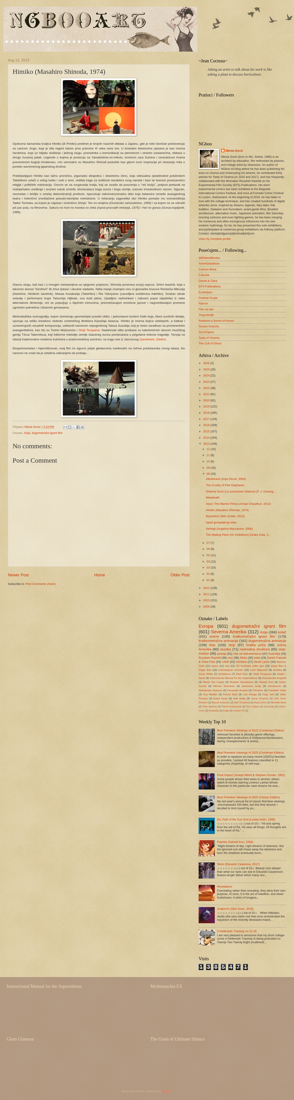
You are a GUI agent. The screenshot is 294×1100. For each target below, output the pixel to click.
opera (214, 666)
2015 (206, 431)
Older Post (180, 575)
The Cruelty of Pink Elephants (225, 485)
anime (214, 636)
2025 (206, 369)
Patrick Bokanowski (232, 706)
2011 (206, 594)
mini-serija (268, 706)
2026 (206, 363)
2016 (206, 425)
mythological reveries (230, 670)
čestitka (277, 670)
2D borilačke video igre (250, 666)
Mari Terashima (242, 702)
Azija (27, 433)
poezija (221, 653)
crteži (225, 661)
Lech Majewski (259, 670)
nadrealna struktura (255, 649)
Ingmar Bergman (260, 698)
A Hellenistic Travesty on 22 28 (237, 931)
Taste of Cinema (209, 337)
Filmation (258, 690)
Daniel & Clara (208, 280)
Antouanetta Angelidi (274, 678)
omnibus (241, 661)
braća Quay (220, 698)
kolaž (282, 632)
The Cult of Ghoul (210, 343)
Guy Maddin (210, 694)
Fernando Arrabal (237, 690)
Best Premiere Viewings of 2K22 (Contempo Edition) (250, 730)
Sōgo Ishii (268, 694)
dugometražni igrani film (47, 433)
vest (230, 657)
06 (208, 549)
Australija (274, 653)
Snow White (206, 674)
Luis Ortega (250, 694)
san (227, 666)
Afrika (243, 657)
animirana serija (251, 686)
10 (208, 461)
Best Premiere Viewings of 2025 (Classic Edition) (248, 797)
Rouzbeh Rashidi (210, 657)
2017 (206, 419)
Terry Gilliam (252, 706)
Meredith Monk (278, 702)
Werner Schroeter (224, 686)
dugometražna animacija (267, 641)
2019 (206, 406)
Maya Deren (260, 702)
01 (208, 580)
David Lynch (262, 661)
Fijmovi (203, 303)
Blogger (167, 1091)
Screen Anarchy (209, 326)
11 (208, 455)
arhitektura (224, 674)
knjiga (226, 710)
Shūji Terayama (89, 330)
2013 (206, 443)
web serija (239, 698)
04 (208, 561)
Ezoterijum (205, 292)
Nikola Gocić (234, 150)
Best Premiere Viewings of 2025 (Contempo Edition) (250, 752)
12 (208, 449)
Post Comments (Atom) (41, 584)
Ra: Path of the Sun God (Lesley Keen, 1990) (246, 819)
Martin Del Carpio (213, 682)
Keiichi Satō (230, 694)
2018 (206, 412)
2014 (206, 437)
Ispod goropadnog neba (221, 522)
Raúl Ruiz (242, 674)
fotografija (214, 710)
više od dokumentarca (247, 653)
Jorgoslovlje (206, 315)
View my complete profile (215, 239)
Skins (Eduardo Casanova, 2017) (238, 864)
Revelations (224, 886)
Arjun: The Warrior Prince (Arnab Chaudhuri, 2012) (238, 503)
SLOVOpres (206, 332)
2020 (206, 400)
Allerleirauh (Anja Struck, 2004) (226, 479)
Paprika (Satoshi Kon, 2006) (235, 842)
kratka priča (256, 645)
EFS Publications (210, 286)
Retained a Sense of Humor (216, 320)
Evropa (206, 626)
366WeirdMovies (209, 258)
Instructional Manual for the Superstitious (233, 678)
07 (208, 543)
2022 (206, 388)
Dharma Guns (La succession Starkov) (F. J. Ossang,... (241, 491)
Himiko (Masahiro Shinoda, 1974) (227, 510)
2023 (206, 381)
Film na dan (206, 309)
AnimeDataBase (209, 263)
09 (208, 467)
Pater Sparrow (209, 706)
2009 (206, 606)
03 (208, 567)
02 (208, 573)
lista (212, 645)
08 (208, 473)
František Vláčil (277, 690)
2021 (206, 394)
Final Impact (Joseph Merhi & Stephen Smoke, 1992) (251, 775)
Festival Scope (208, 298)
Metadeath (212, 497)
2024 (206, 375)
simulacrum (274, 686)
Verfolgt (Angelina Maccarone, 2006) (229, 528)
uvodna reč (239, 710)
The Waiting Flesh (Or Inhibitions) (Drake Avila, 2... (238, 534)
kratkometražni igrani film (254, 636)
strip (231, 645)
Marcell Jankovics (221, 702)
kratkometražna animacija (218, 641)
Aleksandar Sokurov (210, 690)
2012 (206, 588)
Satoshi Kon (266, 682)
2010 (206, 600)
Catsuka (204, 275)
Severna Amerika (228, 631)
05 (208, 555)
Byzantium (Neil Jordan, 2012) (225, 516)
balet (257, 657)
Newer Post (18, 575)
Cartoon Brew (207, 269)
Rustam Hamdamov (241, 682)
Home (99, 575)
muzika (225, 649)
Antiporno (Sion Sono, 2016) (235, 908)
